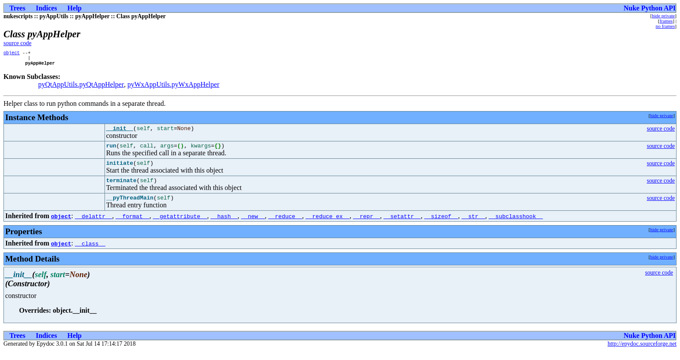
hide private (663, 15)
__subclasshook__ (516, 225)
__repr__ (366, 225)
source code (17, 43)
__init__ (119, 132)
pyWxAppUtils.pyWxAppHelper (173, 87)
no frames (665, 26)
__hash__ (223, 225)
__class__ (90, 252)
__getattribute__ (180, 225)
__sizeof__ (441, 225)
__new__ (253, 225)
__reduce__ (285, 225)
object (11, 53)
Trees (18, 8)
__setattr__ (402, 225)
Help (74, 8)
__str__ (473, 225)
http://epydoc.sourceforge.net (642, 353)
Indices (46, 8)
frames (666, 20)
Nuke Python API (650, 8)
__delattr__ (93, 225)
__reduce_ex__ (327, 225)
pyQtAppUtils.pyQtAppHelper (81, 87)
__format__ (133, 225)
